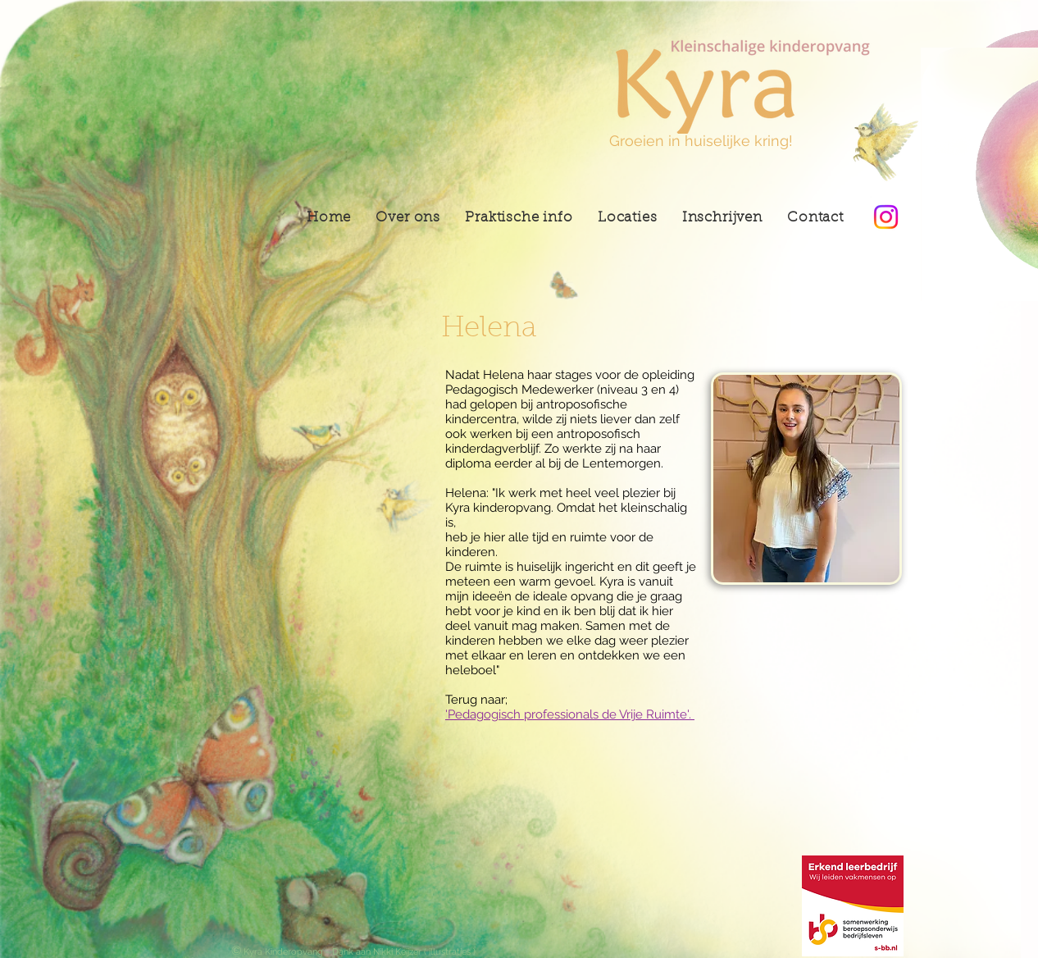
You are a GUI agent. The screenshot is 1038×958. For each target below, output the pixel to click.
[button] (628, 218)
